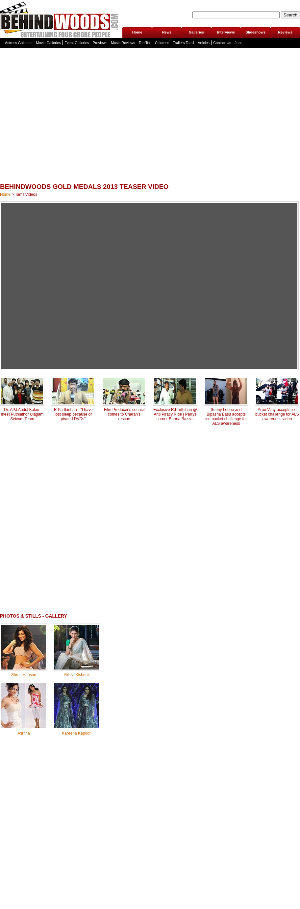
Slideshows (256, 32)
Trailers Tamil (183, 43)
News (167, 32)
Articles (204, 43)
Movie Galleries (48, 43)
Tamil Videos (26, 194)
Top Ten (145, 43)
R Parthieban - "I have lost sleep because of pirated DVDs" (73, 414)
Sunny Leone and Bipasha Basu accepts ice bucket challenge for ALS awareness (226, 416)
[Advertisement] (107, 130)
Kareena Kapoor (76, 733)
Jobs (238, 43)
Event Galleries (76, 43)
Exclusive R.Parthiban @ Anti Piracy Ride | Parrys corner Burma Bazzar (175, 414)
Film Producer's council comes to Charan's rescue (124, 414)
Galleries (196, 32)
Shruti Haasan (23, 674)
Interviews (226, 32)
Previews (100, 43)
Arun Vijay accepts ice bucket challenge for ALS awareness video (277, 414)
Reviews (285, 32)
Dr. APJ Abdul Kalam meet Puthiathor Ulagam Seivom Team (22, 414)
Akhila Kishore (76, 674)
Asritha (23, 733)
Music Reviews (123, 43)
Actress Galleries (18, 43)
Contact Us (222, 43)
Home (137, 32)
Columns (162, 43)
